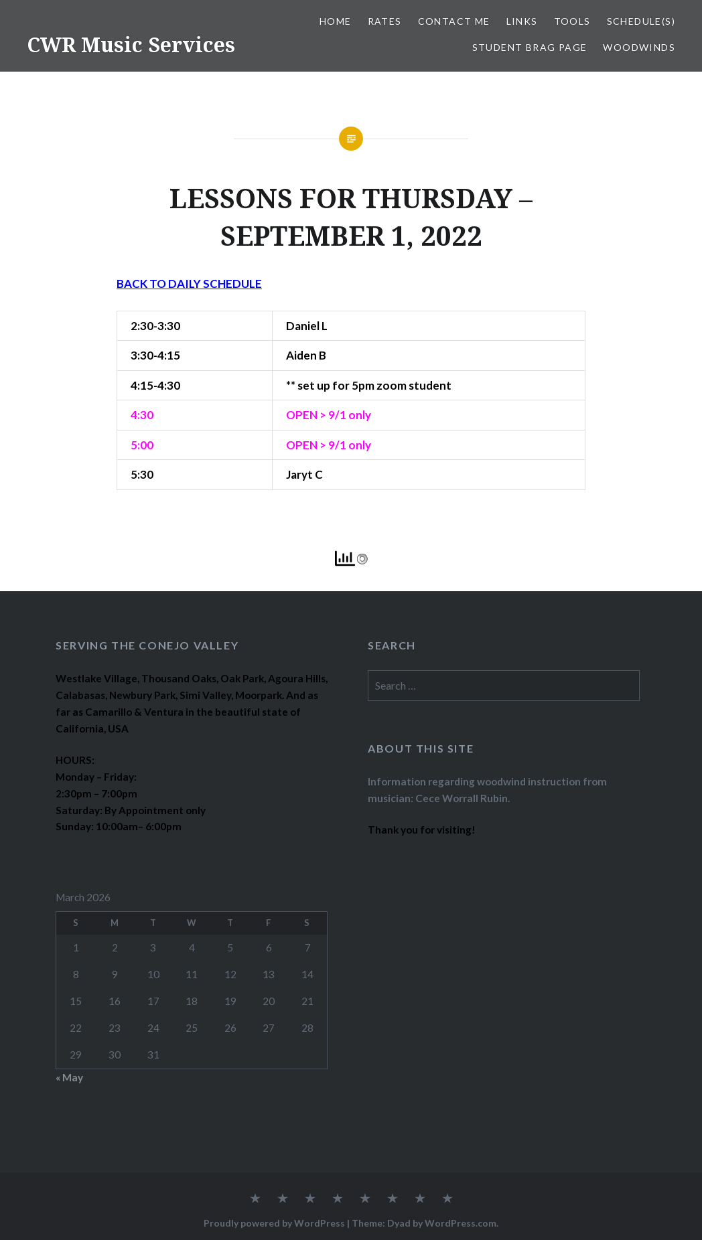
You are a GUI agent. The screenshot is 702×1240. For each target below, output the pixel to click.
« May (69, 1077)
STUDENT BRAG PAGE (529, 47)
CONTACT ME (454, 21)
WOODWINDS (639, 47)
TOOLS (572, 21)
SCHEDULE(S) (641, 21)
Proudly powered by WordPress (274, 1223)
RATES (385, 21)
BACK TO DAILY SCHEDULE (189, 284)
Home (336, 21)
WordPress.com (460, 1223)
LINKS (522, 21)
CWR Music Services (131, 44)
